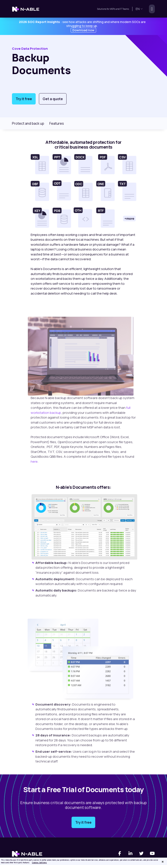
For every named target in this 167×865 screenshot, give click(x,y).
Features (56, 123)
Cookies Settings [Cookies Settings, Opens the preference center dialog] (39, 863)
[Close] (163, 862)
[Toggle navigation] (150, 8)
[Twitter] (141, 853)
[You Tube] (152, 853)
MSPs (112, 8)
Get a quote (53, 98)
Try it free (24, 98)
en (139, 9)
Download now (83, 30)
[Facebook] (119, 853)
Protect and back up (28, 123)
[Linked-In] (130, 853)
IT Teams (124, 8)
